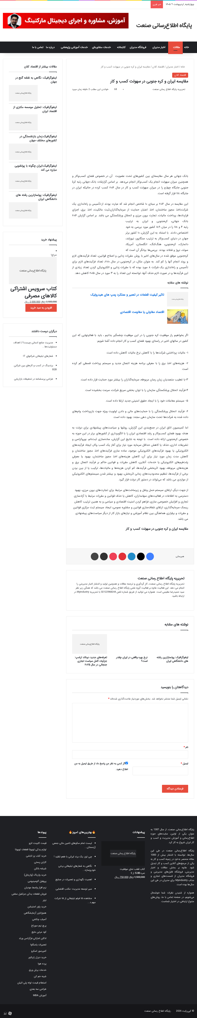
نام (186, 747)
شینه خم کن (40, 976)
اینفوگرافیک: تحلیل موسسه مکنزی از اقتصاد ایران (35, 109)
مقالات (176, 47)
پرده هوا (42, 964)
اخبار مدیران (158, 47)
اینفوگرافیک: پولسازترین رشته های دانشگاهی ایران (172, 659)
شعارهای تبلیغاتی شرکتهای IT (38, 356)
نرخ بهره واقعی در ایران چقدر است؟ (132, 659)
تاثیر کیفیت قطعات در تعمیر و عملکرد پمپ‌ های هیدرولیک (127, 294)
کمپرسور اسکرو (38, 951)
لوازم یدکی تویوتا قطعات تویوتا (30, 850)
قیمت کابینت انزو (37, 843)
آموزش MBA (39, 995)
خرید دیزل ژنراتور (37, 957)
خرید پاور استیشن (37, 907)
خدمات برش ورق (37, 970)
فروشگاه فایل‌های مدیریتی (168, 872)
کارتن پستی (40, 862)
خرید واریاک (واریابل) (35, 875)
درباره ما (50, 47)
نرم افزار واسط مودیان (35, 888)
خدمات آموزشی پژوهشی (74, 47)
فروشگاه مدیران (138, 47)
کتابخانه (121, 47)
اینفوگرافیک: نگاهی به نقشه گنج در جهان (36, 80)
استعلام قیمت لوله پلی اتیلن (31, 983)
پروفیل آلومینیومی (37, 881)
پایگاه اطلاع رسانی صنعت (157, 1011)
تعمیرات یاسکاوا (38, 945)
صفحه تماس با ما (171, 897)
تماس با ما (37, 47)
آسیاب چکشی (39, 919)
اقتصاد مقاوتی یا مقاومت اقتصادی (142, 312)
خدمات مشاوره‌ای (101, 47)
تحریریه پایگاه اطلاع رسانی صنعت (169, 89)
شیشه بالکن (40, 869)
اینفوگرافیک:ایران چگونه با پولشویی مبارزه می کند (36, 168)
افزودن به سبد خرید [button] (41, 308)
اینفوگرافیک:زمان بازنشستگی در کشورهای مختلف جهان (38, 138)
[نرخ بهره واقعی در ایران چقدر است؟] (130, 644)
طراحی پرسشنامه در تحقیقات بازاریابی (33, 379)
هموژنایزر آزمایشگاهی (35, 913)
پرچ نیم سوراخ (38, 926)
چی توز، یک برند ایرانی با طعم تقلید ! (73, 857)
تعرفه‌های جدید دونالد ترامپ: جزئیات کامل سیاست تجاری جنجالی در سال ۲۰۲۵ (91, 661)
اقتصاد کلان (158, 67)
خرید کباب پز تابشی (36, 856)
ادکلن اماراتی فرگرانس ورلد (32, 938)
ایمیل (184, 764)
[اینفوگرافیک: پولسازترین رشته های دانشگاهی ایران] (170, 644)
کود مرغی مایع (39, 932)
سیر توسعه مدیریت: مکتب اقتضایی (74, 889)
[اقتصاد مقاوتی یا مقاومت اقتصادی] (177, 316)
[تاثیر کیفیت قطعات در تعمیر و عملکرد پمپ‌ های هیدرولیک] (177, 299)
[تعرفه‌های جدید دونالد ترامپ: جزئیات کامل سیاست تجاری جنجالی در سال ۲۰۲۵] (89, 644)
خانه (188, 47)
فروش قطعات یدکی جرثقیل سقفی (29, 894)
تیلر (44, 900)
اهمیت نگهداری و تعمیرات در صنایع (73, 879)
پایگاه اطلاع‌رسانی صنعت (181, 830)
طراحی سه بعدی (38, 989)
